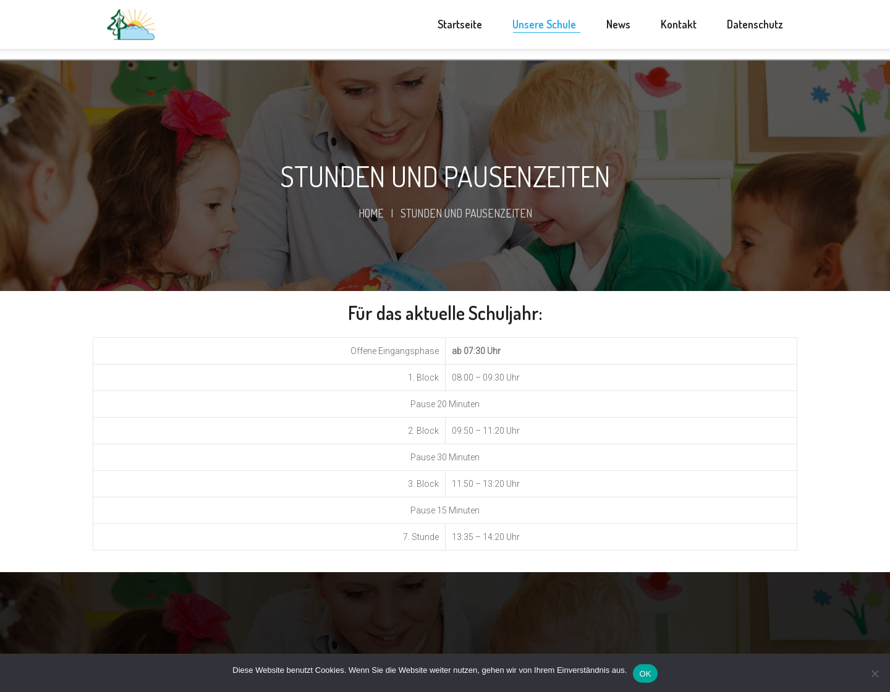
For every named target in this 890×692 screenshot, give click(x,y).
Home (371, 213)
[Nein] (874, 673)
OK (645, 673)
